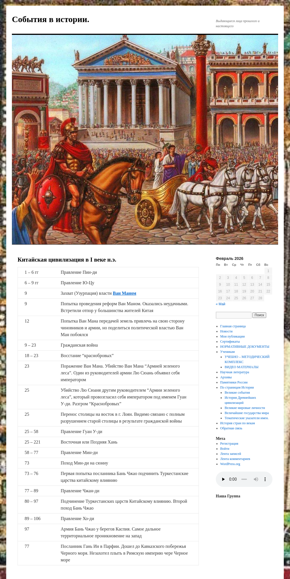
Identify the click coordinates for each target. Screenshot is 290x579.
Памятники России (234, 382)
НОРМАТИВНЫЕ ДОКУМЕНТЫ (244, 347)
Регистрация (229, 444)
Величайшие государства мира (247, 413)
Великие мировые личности (245, 408)
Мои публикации (232, 336)
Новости (226, 331)
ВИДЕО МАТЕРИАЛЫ (241, 367)
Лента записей (230, 454)
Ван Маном (124, 293)
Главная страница (233, 326)
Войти (224, 449)
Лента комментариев (235, 459)
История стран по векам (237, 423)
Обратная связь (231, 428)
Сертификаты (230, 341)
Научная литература (234, 372)
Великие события (237, 393)
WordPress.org (230, 464)
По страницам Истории (237, 387)
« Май (220, 304)
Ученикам (227, 352)
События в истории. (50, 19)
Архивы (226, 377)
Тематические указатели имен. (246, 418)
